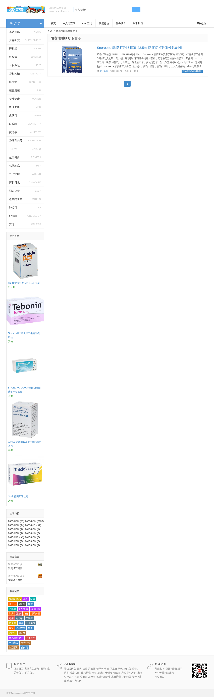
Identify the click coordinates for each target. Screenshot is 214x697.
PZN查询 (87, 23)
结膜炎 (19, 618)
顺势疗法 (25, 642)
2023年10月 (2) (33, 525)
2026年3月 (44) (16, 525)
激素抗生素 (15, 199)
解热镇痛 (23, 608)
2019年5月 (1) (15, 533)
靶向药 (24, 647)
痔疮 (11, 618)
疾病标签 (104, 23)
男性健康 (14, 107)
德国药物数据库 (174, 668)
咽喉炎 (12, 633)
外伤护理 (14, 174)
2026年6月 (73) (16, 521)
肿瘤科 (13, 215)
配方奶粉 (14, 190)
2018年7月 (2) (32, 541)
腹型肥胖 (13, 647)
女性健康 (14, 98)
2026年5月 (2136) (34, 521)
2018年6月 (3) (15, 545)
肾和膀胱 (14, 73)
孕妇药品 (13, 642)
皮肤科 (13, 115)
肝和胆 (13, 48)
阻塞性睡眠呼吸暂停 (66, 38)
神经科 (13, 207)
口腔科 (13, 123)
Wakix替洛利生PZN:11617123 (24, 283)
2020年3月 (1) (15, 529)
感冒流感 (14, 90)
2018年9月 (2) (32, 537)
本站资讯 (14, 31)
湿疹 (18, 613)
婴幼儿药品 (15, 599)
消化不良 (30, 623)
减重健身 (14, 157)
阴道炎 (12, 608)
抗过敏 (13, 132)
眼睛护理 (35, 613)
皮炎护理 (30, 637)
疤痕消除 (35, 608)
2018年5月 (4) (32, 545)
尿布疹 (22, 633)
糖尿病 (13, 82)
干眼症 (29, 618)
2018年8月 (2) (15, 541)
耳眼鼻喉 (14, 65)
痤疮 (11, 628)
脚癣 (11, 613)
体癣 (30, 603)
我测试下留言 (15, 568)
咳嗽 (32, 599)
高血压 (12, 603)
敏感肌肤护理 (16, 637)
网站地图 (159, 676)
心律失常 (21, 628)
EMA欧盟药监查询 (164, 672)
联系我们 (29, 672)
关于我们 (138, 23)
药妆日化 (14, 182)
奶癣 (25, 613)
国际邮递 (45, 668)
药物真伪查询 (32, 668)
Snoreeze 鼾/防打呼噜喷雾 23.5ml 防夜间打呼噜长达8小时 (140, 48)
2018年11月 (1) (16, 537)
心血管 (13, 149)
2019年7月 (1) (32, 529)
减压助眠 (14, 165)
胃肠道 (13, 57)
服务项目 (121, 23)
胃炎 (30, 628)
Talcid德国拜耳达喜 (18, 496)
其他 (11, 224)
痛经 (21, 623)
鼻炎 (25, 599)
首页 (53, 23)
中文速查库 (69, 23)
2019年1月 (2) (32, 533)
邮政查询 (159, 668)
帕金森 (12, 623)
